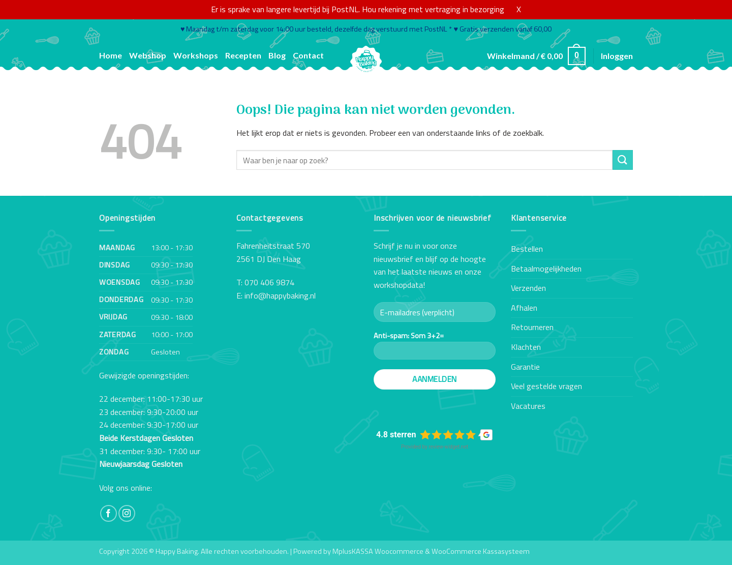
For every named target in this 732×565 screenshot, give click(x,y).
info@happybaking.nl (280, 295)
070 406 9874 (269, 282)
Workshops (195, 55)
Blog (277, 55)
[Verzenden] (623, 160)
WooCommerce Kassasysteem (481, 551)
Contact (308, 55)
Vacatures (528, 406)
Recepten (243, 55)
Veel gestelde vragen (546, 386)
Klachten (526, 347)
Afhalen (524, 308)
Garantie (525, 367)
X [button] (518, 9)
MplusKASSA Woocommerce (377, 551)
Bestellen (527, 249)
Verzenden (528, 288)
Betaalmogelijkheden (546, 268)
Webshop (147, 55)
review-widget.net (448, 447)
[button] (536, 56)
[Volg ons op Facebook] (108, 513)
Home (110, 55)
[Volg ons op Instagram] (126, 513)
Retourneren (532, 327)
